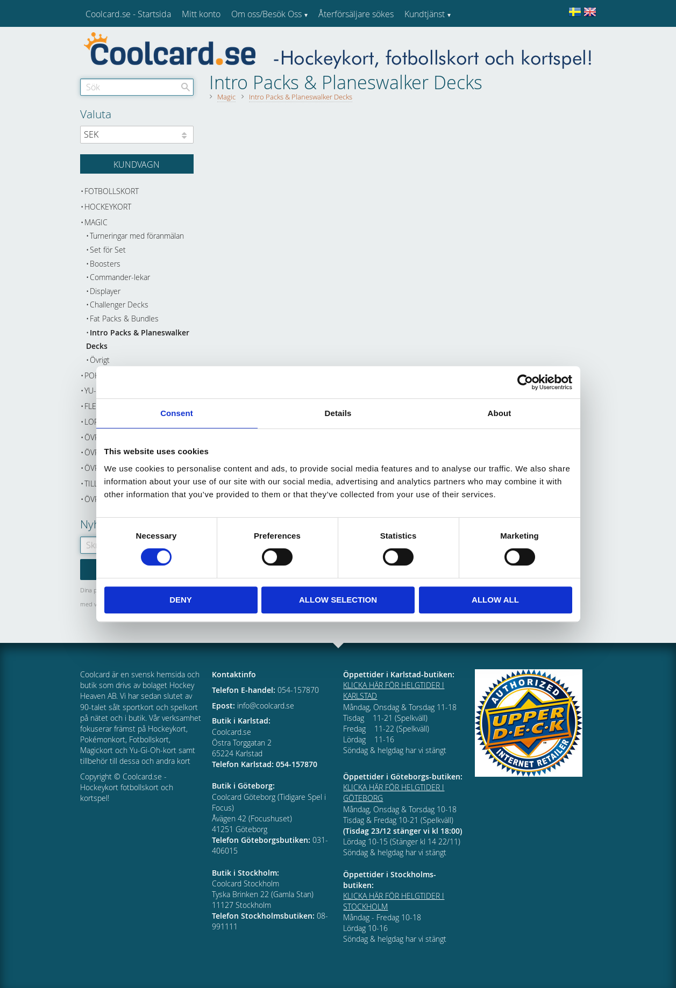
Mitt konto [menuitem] (201, 14)
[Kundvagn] (137, 164)
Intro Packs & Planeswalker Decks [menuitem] (137, 339)
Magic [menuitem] (96, 222)
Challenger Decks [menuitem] (119, 304)
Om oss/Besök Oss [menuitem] (266, 14)
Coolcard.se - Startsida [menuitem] (128, 14)
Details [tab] (338, 413)
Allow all (495, 599)
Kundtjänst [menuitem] (424, 14)
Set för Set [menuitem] (108, 250)
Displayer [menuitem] (105, 291)
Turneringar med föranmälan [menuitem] (137, 236)
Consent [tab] (176, 413)
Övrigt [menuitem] (100, 360)
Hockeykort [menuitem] (107, 207)
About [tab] (499, 413)
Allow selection (338, 599)
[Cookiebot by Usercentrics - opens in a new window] (525, 382)
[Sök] (185, 87)
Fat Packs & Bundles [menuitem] (124, 318)
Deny (180, 599)
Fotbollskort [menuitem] (111, 191)
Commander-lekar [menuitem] (120, 277)
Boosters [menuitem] (105, 264)
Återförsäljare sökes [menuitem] (356, 14)
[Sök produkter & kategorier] (137, 87)
